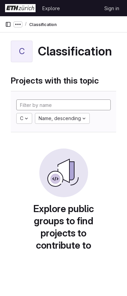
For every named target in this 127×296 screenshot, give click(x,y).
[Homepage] (20, 8)
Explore (51, 8)
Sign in (111, 8)
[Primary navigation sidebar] (8, 24)
